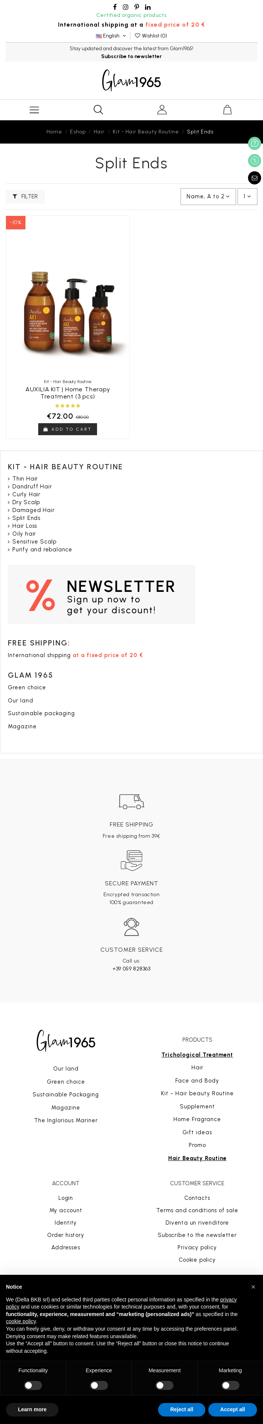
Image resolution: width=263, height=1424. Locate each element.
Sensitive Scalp (34, 541)
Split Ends (26, 518)
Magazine (22, 726)
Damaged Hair (33, 510)
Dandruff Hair (32, 486)
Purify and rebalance (42, 549)
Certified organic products (131, 15)
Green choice (27, 687)
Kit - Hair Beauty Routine (65, 466)
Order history (65, 1235)
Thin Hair (25, 478)
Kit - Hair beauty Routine (197, 1093)
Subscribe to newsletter (131, 56)
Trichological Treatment (197, 1054)
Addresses (65, 1247)
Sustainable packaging (41, 713)
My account (65, 1210)
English (111, 36)
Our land (20, 700)
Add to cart (67, 429)
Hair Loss (24, 526)
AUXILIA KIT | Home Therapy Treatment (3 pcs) (67, 393)
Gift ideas (197, 1132)
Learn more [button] (32, 1409)
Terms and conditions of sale (197, 1210)
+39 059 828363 (131, 969)
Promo (197, 1145)
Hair (197, 1067)
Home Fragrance (197, 1119)
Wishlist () (150, 36)
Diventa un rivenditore (197, 1222)
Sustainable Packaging (66, 1094)
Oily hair (24, 533)
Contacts (197, 1198)
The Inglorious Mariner (66, 1120)
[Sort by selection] (208, 196)
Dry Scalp (26, 502)
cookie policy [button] (21, 1321)
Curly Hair (26, 494)
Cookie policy (197, 1259)
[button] (253, 1287)
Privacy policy (197, 1247)
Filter (25, 196)
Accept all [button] (232, 1409)
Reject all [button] (181, 1409)
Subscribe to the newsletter (197, 1235)
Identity (66, 1222)
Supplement (197, 1106)
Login (65, 1198)
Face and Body (197, 1080)
